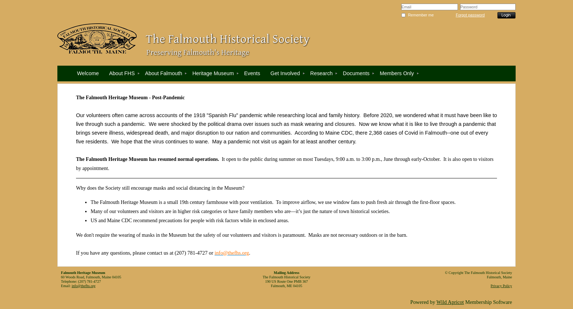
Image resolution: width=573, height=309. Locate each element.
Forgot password (470, 15)
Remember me (420, 15)
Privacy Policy (501, 286)
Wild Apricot (450, 302)
